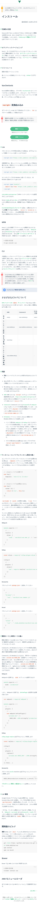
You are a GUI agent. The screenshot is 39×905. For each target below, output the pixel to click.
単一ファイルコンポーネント (26, 233)
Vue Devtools (7, 85)
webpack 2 (18, 422)
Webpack (33, 229)
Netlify (32, 899)
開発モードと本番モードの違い (12, 636)
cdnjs (15, 200)
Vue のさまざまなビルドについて (11, 208)
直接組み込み (12, 105)
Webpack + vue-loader (11, 812)
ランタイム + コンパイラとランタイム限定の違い (18, 455)
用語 (3, 372)
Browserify (9, 231)
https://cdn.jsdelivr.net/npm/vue (25, 397)
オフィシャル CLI (26, 258)
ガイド (31, 281)
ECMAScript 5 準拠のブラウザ (27, 37)
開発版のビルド (9, 826)
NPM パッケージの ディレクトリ (14, 303)
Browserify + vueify (27, 812)
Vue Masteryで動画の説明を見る (16, 290)
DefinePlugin (24, 692)
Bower (4, 858)
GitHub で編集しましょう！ (13, 899)
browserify (26, 405)
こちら (16, 10)
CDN (3, 147)
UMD (5, 395)
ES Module (7, 417)
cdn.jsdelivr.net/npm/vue (9, 194)
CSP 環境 (5, 794)
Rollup (25, 422)
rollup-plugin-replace (8, 736)
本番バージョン (19, 137)
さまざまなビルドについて (14, 297)
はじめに (33, 891)
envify (12, 772)
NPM (4, 222)
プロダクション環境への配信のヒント (13, 784)
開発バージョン (19, 129)
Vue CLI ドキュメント (9, 269)
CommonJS (7, 405)
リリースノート (27, 57)
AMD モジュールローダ (12, 879)
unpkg (7, 200)
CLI (3, 251)
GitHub (28, 75)
